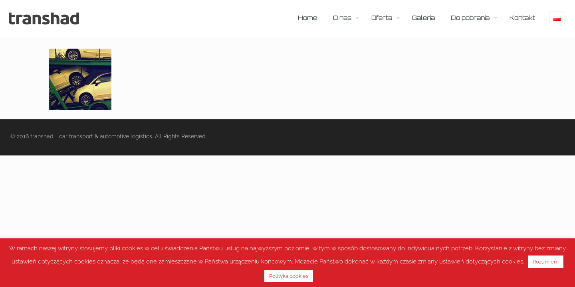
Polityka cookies (288, 276)
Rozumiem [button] (546, 262)
